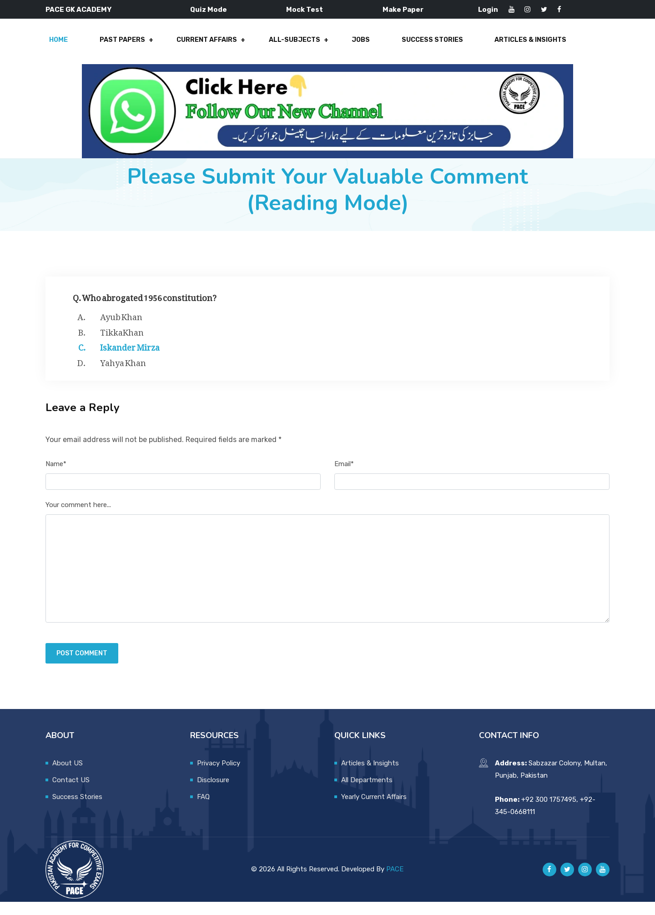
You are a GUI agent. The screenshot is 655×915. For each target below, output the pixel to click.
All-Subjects (291, 46)
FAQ (203, 810)
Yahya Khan (123, 374)
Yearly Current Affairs (374, 810)
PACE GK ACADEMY (78, 9)
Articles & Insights (517, 46)
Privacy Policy (218, 776)
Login (488, 9)
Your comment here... (78, 518)
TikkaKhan (122, 344)
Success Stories (421, 46)
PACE (394, 882)
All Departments (367, 793)
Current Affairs (207, 46)
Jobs (354, 46)
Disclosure (213, 793)
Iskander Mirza (130, 359)
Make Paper (403, 9)
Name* (55, 477)
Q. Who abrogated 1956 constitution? (145, 309)
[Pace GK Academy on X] (567, 883)
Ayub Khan (121, 328)
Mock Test (304, 9)
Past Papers (126, 46)
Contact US (71, 793)
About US (67, 776)
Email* (344, 477)
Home (66, 46)
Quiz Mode (208, 9)
